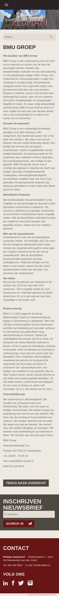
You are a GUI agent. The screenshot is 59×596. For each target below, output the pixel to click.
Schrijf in (14, 523)
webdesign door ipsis (47, 594)
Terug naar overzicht (26, 483)
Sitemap (31, 594)
